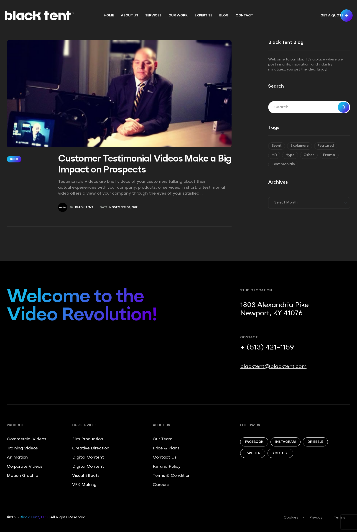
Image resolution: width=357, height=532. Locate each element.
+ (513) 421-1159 (267, 347)
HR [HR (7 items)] (274, 155)
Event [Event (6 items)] (277, 146)
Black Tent (84, 207)
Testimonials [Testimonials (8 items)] (283, 164)
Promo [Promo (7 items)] (329, 155)
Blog (14, 159)
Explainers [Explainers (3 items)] (300, 146)
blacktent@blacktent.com (273, 366)
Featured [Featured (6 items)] (326, 146)
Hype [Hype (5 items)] (290, 155)
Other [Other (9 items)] (308, 155)
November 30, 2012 (123, 207)
